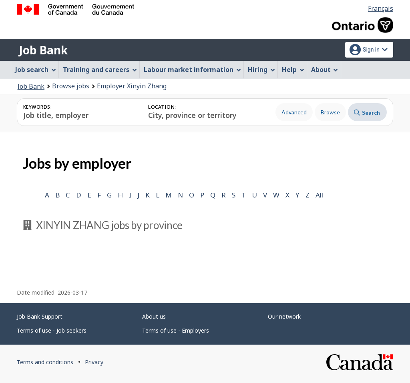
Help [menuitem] (293, 69)
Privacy (94, 362)
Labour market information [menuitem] (192, 69)
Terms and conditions (45, 362)
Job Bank (43, 50)
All (319, 194)
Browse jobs (70, 86)
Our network (284, 316)
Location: (162, 107)
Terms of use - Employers (175, 330)
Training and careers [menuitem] (100, 69)
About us (154, 316)
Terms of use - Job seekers (51, 330)
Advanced (294, 112)
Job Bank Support (39, 316)
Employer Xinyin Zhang (132, 86)
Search (367, 112)
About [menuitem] (324, 69)
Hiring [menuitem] (261, 69)
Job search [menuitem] (35, 69)
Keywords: (37, 107)
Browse (330, 112)
